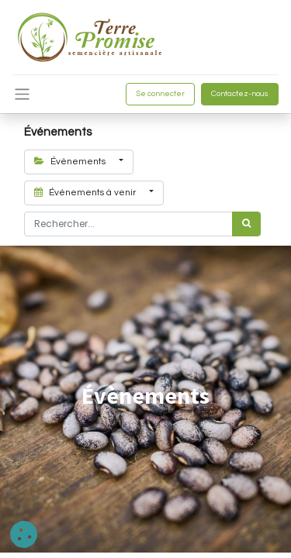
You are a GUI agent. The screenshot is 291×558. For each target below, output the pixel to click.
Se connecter (160, 94)
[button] (23, 534)
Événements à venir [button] (86, 193)
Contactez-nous (239, 94)
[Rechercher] (246, 224)
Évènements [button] (71, 162)
